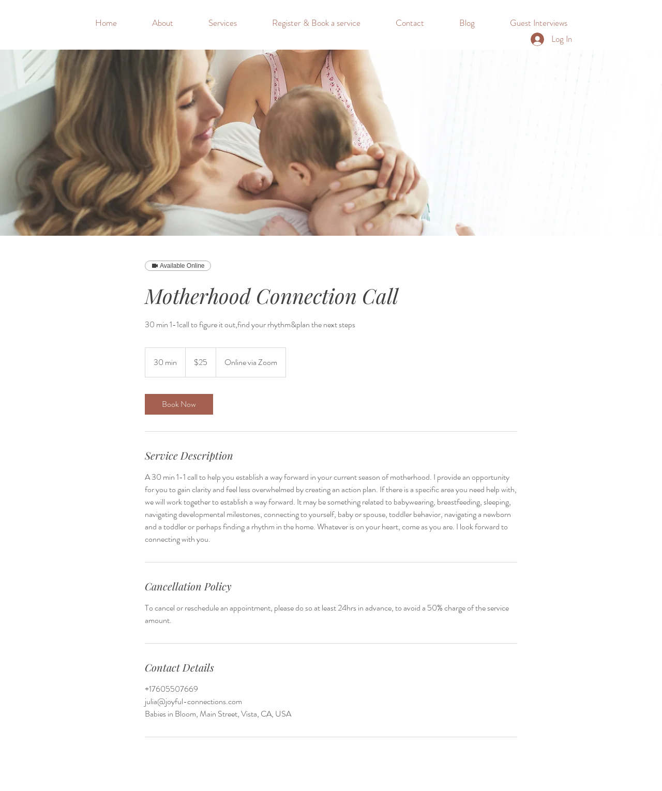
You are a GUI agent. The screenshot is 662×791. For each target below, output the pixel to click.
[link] (179, 404)
